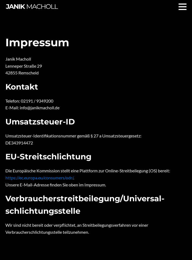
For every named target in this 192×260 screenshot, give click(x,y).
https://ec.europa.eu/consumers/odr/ (39, 177)
